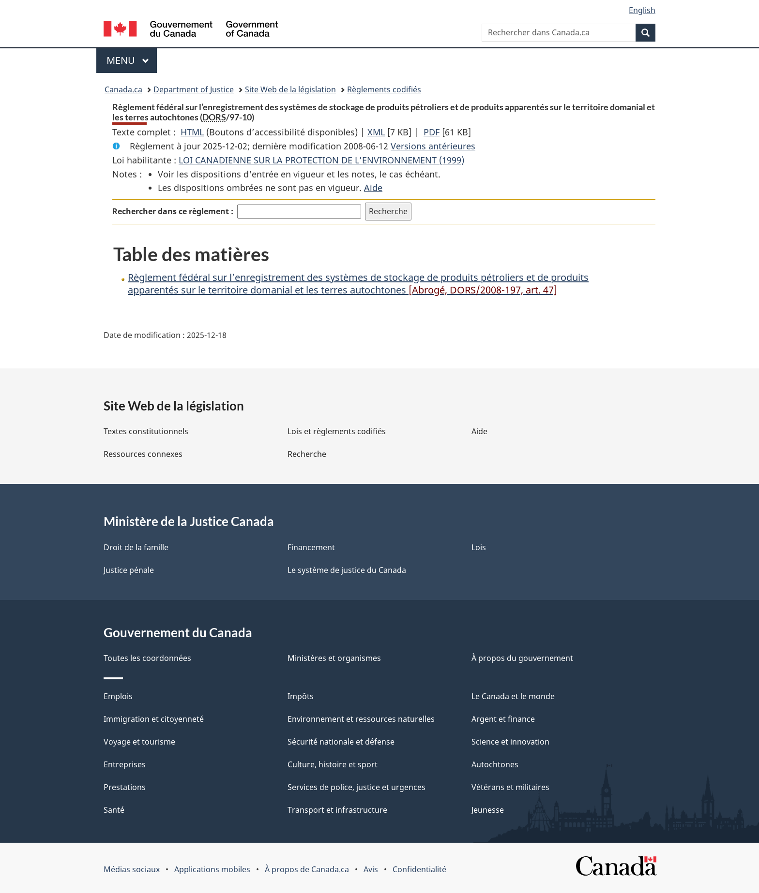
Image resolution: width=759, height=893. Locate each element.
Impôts (301, 696)
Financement (311, 547)
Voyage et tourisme (139, 741)
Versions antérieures (433, 146)
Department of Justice (193, 89)
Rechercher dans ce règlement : (172, 211)
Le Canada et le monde (513, 696)
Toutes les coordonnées (147, 658)
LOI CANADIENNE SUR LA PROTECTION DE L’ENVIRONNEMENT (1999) (321, 160)
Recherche (307, 454)
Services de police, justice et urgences (356, 787)
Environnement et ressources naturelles (361, 719)
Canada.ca (123, 89)
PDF (432, 132)
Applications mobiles (212, 869)
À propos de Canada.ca (307, 869)
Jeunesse (487, 810)
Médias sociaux (132, 869)
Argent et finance (503, 719)
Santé (114, 810)
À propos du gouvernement (522, 658)
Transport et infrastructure (337, 810)
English (642, 10)
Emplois (118, 696)
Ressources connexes (143, 454)
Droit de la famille (136, 547)
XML (376, 132)
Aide (373, 187)
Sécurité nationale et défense (341, 741)
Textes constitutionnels (146, 431)
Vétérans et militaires (510, 787)
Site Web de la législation (290, 89)
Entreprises (125, 764)
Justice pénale (129, 570)
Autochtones (494, 764)
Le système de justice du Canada (347, 570)
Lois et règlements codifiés (337, 431)
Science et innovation (510, 741)
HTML (192, 132)
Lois (478, 547)
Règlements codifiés (384, 89)
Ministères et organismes (334, 658)
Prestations (125, 787)
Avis (371, 869)
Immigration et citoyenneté (154, 719)
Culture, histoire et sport (333, 764)
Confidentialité (419, 869)
